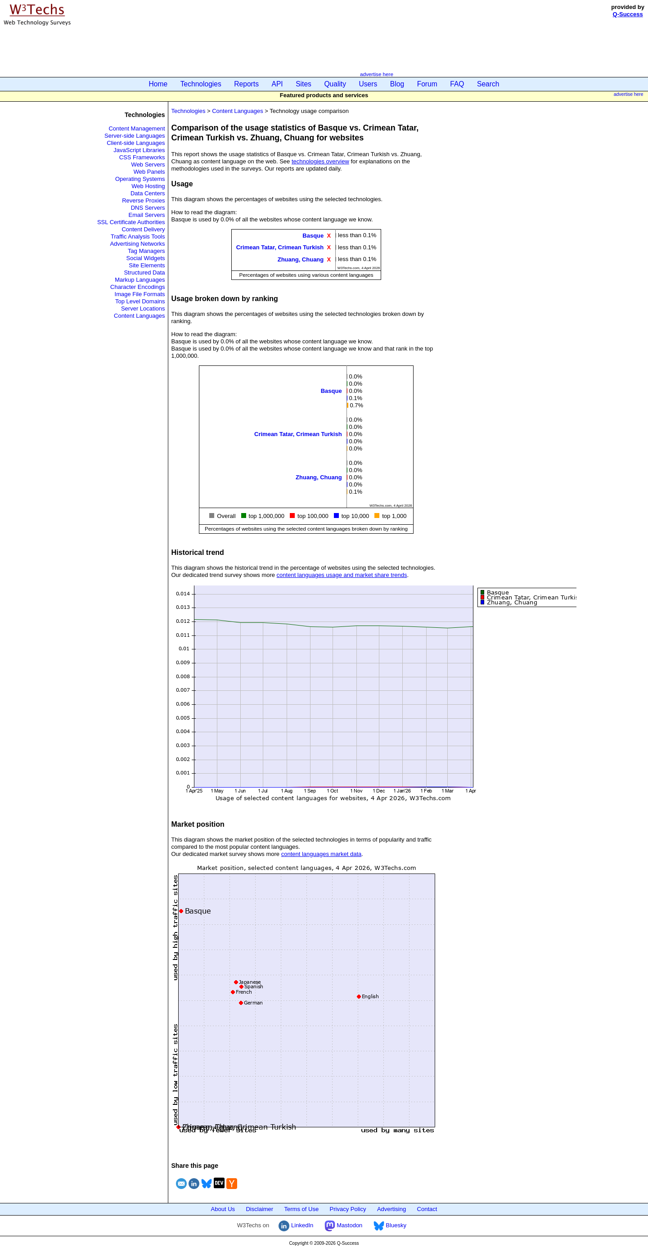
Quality (335, 84)
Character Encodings (137, 287)
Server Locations (143, 308)
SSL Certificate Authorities (131, 222)
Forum (427, 84)
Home (158, 84)
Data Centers (147, 193)
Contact (427, 1209)
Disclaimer (259, 1209)
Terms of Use (301, 1209)
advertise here (376, 74)
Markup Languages (140, 279)
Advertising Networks (137, 243)
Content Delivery (143, 229)
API (277, 84)
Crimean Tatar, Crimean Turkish (280, 247)
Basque (313, 235)
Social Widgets (145, 258)
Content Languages (139, 315)
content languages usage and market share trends (342, 575)
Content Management (136, 128)
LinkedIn (296, 1225)
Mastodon (343, 1225)
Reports (246, 84)
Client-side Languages (136, 143)
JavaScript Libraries (139, 150)
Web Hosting (148, 186)
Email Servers (147, 215)
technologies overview (320, 161)
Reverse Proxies (143, 200)
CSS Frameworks (142, 157)
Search (488, 84)
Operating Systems (140, 179)
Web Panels (149, 171)
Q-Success (628, 14)
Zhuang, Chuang (301, 259)
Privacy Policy (348, 1209)
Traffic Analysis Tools (138, 236)
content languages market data (321, 854)
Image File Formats (140, 294)
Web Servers (148, 164)
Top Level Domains (140, 301)
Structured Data (144, 272)
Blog (397, 84)
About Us (223, 1209)
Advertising (391, 1209)
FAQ (457, 84)
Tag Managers (146, 251)
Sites (303, 84)
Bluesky (390, 1225)
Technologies (200, 84)
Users (368, 84)
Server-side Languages (134, 135)
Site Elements (147, 265)
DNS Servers (148, 207)
